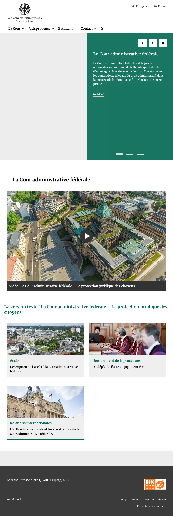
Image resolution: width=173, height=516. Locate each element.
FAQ (123, 499)
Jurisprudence (39, 29)
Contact (87, 29)
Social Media (14, 499)
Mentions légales (155, 499)
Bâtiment (65, 29)
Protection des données (151, 506)
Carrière (135, 499)
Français (139, 6)
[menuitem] (16, 28)
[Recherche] (103, 28)
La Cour (14, 29)
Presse (160, 6)
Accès (66, 480)
